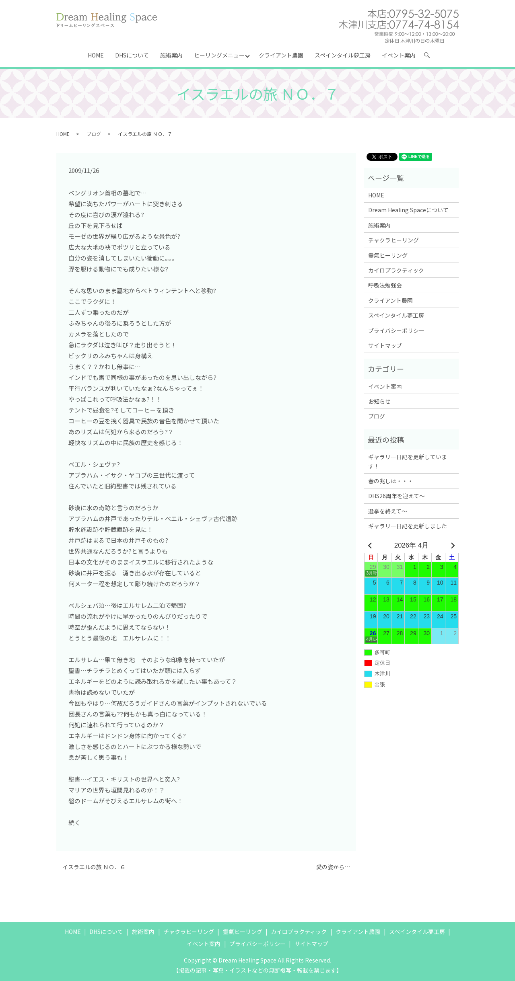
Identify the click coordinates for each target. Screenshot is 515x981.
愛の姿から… (333, 867)
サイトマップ (385, 345)
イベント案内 (399, 55)
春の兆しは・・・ (390, 481)
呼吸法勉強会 (385, 285)
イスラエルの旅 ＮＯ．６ (94, 867)
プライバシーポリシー (396, 330)
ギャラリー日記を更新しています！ (407, 461)
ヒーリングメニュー (219, 55)
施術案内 (171, 55)
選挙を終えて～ (387, 511)
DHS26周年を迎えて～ (396, 496)
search (430, 57)
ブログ (94, 133)
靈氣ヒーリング (388, 255)
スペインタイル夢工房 (343, 55)
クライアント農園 (281, 55)
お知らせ (379, 401)
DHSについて (132, 55)
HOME (96, 55)
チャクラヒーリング (393, 240)
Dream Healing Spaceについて (408, 210)
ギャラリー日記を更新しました (407, 526)
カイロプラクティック (396, 270)
